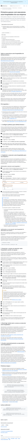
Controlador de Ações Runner (16, 91)
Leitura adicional (6, 405)
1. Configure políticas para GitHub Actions (13, 124)
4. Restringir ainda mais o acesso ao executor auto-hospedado (13, 323)
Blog (9, 439)
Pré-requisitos (5, 104)
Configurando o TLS (12, 118)
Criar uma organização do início (20, 121)
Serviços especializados (4, 439)
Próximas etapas (6, 366)
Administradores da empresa (6, 7)
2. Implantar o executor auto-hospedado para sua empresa (13, 155)
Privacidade (12, 438)
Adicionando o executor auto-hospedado (11, 166)
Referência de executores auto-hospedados (8, 362)
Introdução (20, 7)
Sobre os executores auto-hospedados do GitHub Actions (12, 54)
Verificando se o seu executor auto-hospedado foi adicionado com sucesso (12, 230)
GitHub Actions (14, 7)
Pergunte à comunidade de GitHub (7, 431)
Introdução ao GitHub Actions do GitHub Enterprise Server (12, 109)
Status (16, 438)
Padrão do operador (21, 351)
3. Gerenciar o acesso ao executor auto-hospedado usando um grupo (12, 249)
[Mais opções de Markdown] (10, 33)
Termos (9, 438)
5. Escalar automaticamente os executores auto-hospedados (12, 343)
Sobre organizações (10, 121)
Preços (19, 438)
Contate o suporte (4, 432)
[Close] (25, 1)
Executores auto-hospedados (6, 8)
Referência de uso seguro (16, 299)
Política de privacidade (4, 426)
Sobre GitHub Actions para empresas (7, 60)
